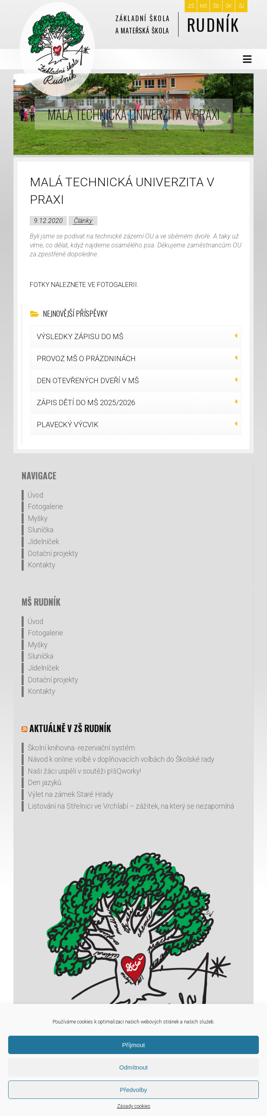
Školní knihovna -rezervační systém (81, 748)
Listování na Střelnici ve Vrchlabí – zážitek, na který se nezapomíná (131, 806)
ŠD (216, 6)
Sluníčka (40, 530)
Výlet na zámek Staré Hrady (70, 794)
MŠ (203, 6)
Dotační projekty (53, 553)
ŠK (229, 6)
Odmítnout (133, 1067)
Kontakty (41, 565)
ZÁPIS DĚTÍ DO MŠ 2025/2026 (86, 402)
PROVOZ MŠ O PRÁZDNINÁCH (86, 358)
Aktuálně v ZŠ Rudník (70, 728)
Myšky (37, 518)
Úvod (35, 495)
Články (83, 221)
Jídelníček (43, 542)
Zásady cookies (133, 1106)
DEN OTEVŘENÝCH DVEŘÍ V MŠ (88, 380)
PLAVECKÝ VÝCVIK (68, 424)
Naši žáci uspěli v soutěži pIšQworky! (84, 771)
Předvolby (133, 1089)
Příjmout (133, 1044)
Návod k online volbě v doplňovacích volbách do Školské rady (121, 759)
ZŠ (191, 6)
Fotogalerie (45, 507)
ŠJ (241, 6)
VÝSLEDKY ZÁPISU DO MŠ (80, 336)
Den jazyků (45, 783)
